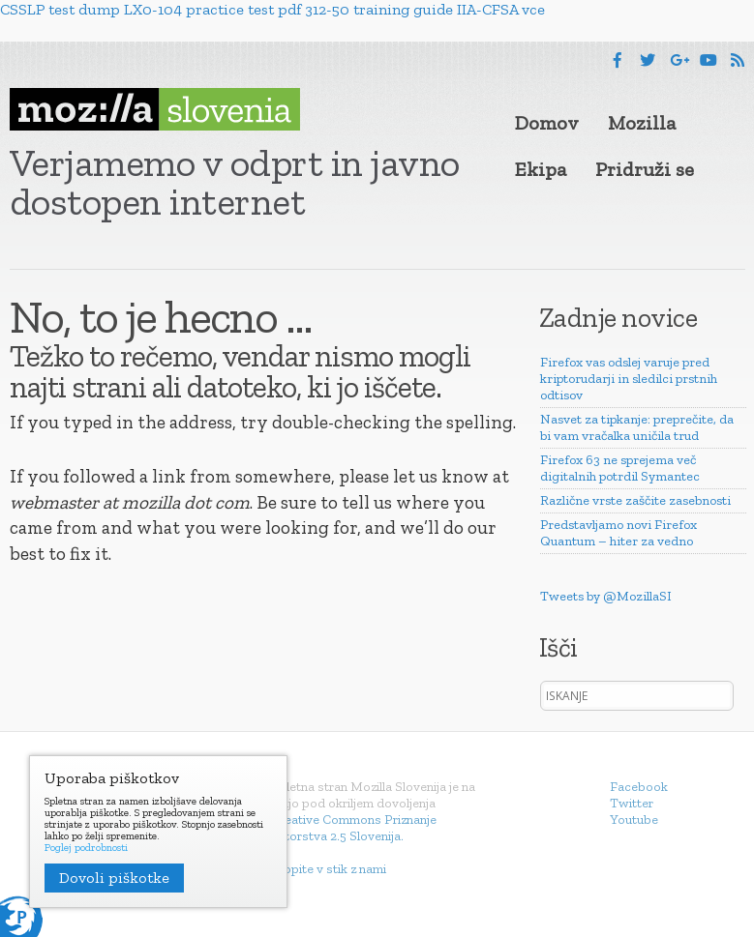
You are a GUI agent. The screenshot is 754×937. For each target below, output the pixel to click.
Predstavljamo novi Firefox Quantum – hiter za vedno (618, 532)
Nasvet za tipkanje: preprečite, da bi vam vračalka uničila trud (637, 427)
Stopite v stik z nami (328, 869)
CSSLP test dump (60, 9)
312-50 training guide (379, 9)
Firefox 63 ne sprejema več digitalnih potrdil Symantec (620, 468)
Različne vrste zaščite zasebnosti (635, 500)
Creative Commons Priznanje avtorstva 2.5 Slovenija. (354, 827)
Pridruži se (644, 169)
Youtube (634, 819)
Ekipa (540, 169)
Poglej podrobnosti (86, 848)
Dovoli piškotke (114, 877)
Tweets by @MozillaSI (606, 596)
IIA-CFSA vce (501, 9)
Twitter (631, 803)
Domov (547, 122)
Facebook (639, 786)
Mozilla (642, 122)
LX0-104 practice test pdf (212, 9)
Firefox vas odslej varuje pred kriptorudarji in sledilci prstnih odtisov (628, 378)
